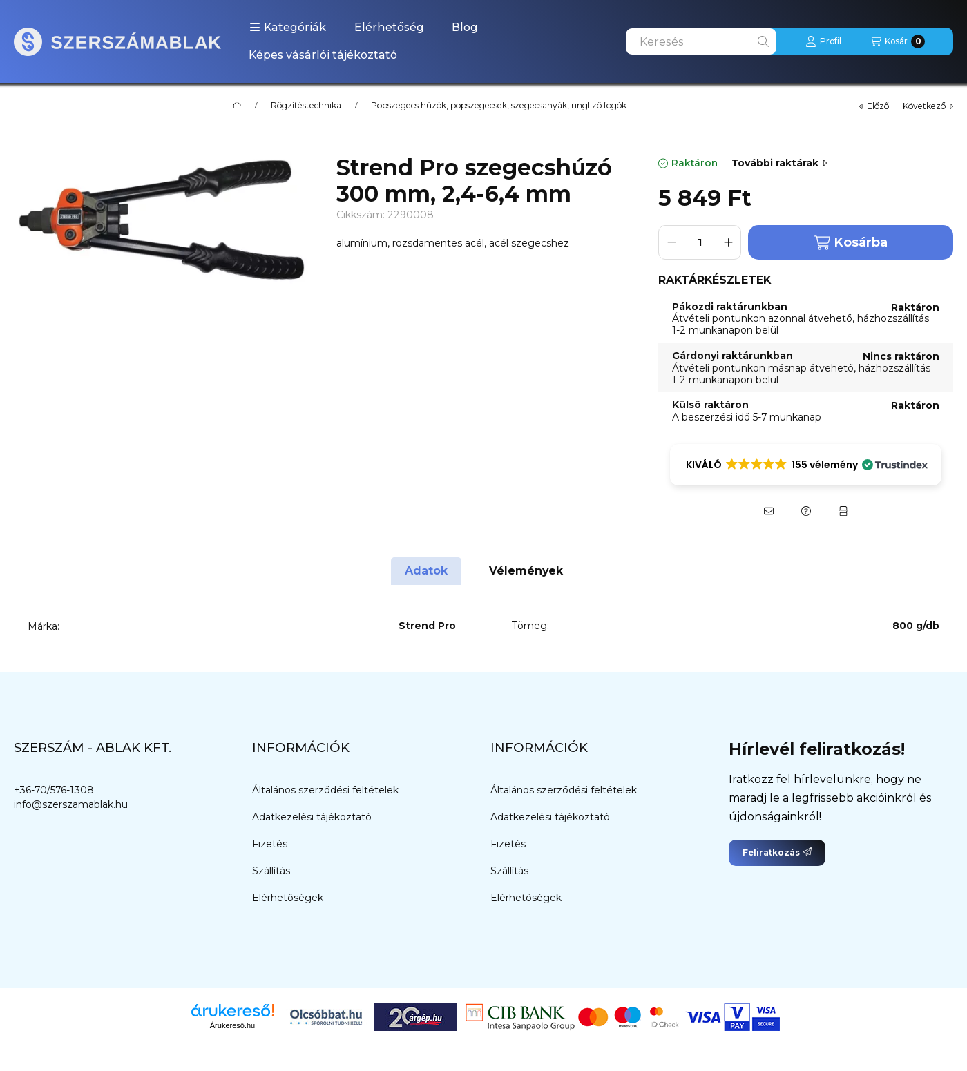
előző (874, 106)
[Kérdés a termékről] (806, 511)
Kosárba (851, 243)
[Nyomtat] (843, 511)
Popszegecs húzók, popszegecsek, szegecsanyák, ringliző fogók (498, 105)
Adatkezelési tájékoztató (312, 817)
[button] (288, 27)
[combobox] (701, 41)
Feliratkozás (777, 852)
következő (928, 106)
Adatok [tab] (426, 570)
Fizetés (269, 844)
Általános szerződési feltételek (325, 790)
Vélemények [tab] (526, 570)
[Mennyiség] (700, 242)
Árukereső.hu (232, 1025)
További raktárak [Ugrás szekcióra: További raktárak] (779, 163)
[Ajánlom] (769, 511)
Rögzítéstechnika (306, 105)
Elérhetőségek (287, 897)
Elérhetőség (389, 27)
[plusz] (728, 242)
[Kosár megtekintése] (898, 41)
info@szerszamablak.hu (71, 804)
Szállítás (271, 871)
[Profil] (823, 41)
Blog (465, 27)
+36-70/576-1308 (54, 790)
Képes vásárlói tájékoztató (323, 54)
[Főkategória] (237, 105)
